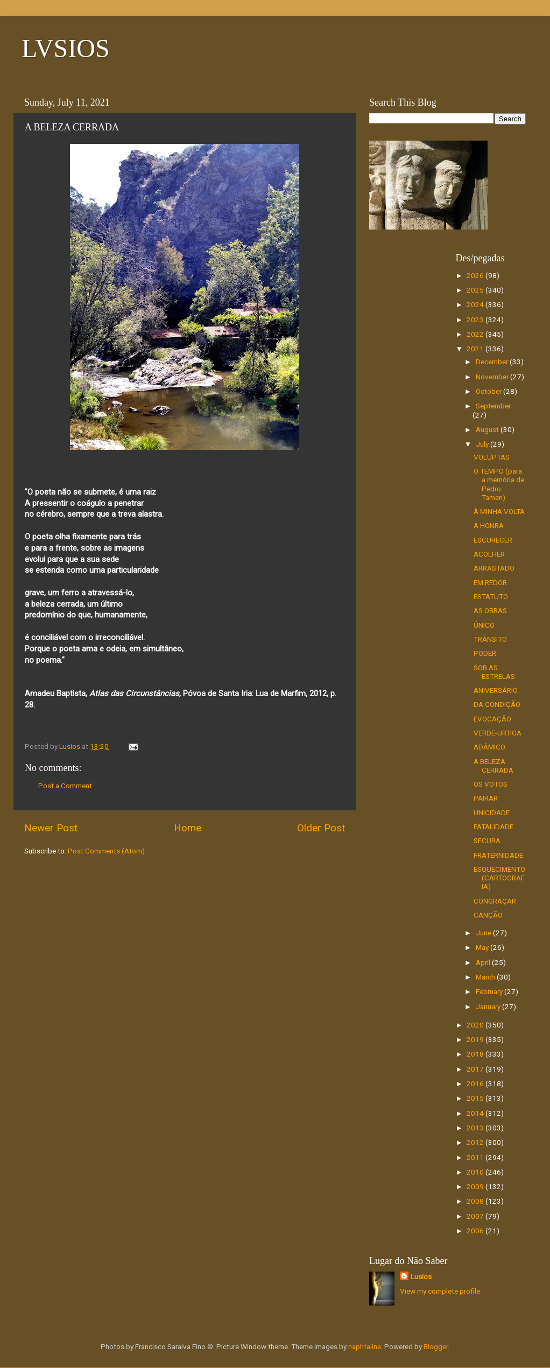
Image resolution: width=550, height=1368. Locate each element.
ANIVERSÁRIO (496, 690)
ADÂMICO (489, 746)
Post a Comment (65, 785)
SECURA (487, 840)
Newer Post (50, 828)
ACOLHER (489, 554)
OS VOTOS (490, 784)
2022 (476, 334)
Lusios (421, 1276)
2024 (476, 304)
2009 (476, 1186)
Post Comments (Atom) (106, 850)
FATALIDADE (493, 826)
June (484, 932)
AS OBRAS (490, 610)
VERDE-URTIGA (497, 732)
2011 (476, 1157)
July (483, 444)
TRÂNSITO (490, 639)
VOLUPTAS (492, 457)
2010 (476, 1172)
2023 (476, 319)
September (493, 405)
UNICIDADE (492, 812)
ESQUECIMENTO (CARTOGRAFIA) (499, 878)
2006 (476, 1230)
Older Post (321, 828)
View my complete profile (440, 1291)
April (484, 962)
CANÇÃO (488, 915)
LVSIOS (66, 48)
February (490, 991)
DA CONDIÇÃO (497, 704)
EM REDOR (490, 582)
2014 (476, 1113)
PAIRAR (486, 798)
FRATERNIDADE (498, 855)
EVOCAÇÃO (492, 718)
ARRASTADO (494, 568)
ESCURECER (493, 540)
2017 (476, 1069)
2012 (476, 1142)
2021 (476, 348)
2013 (476, 1127)
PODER (485, 653)
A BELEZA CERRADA (493, 765)
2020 (476, 1024)
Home (187, 828)
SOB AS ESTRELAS (494, 671)
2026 (476, 275)
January (489, 1006)
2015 (476, 1098)
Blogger (436, 1346)
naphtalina (364, 1346)
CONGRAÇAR (495, 901)
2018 (476, 1054)
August (488, 429)
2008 (476, 1201)
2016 (476, 1083)
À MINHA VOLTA (499, 511)
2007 (476, 1216)
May (483, 947)
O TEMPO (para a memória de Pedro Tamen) (499, 484)
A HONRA (489, 525)
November (493, 376)
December (493, 361)
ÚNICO (484, 625)
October (489, 391)
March (486, 977)
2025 (476, 290)
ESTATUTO (491, 596)
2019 (476, 1039)
